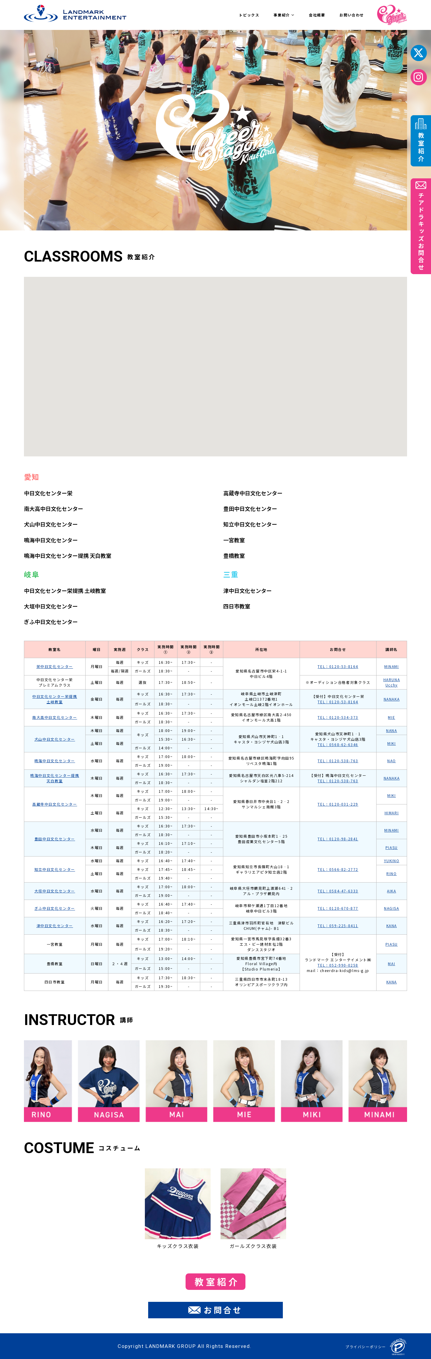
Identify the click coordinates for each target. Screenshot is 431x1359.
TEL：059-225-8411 (338, 925)
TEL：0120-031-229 (338, 804)
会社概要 (317, 14)
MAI (391, 963)
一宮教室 (234, 540)
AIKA (391, 890)
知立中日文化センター (250, 524)
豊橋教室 (234, 555)
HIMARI (392, 812)
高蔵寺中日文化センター (253, 493)
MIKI (391, 743)
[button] (209, 348)
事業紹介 (284, 14)
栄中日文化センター (55, 666)
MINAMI (391, 666)
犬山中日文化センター (51, 524)
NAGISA (391, 908)
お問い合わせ (351, 14)
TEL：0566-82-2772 (338, 869)
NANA (391, 730)
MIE (391, 717)
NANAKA (392, 698)
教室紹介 (217, 1281)
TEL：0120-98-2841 (338, 838)
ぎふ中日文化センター (51, 621)
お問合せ (215, 1310)
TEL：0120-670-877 (338, 908)
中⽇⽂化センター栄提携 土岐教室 (65, 590)
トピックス (249, 14)
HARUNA (391, 679)
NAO (391, 760)
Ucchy (392, 684)
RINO (391, 873)
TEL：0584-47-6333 (338, 890)
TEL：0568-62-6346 (338, 744)
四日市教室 (236, 606)
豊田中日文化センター (250, 508)
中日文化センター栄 (48, 493)
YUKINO (392, 860)
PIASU (392, 847)
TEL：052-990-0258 (338, 965)
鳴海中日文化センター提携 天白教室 (67, 555)
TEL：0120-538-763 (338, 760)
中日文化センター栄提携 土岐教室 (54, 699)
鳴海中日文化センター (51, 540)
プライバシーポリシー (365, 1346)
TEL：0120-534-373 (338, 717)
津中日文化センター (247, 590)
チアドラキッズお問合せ (421, 226)
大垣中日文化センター (51, 606)
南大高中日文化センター (53, 508)
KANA (391, 925)
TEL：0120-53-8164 (338, 666)
